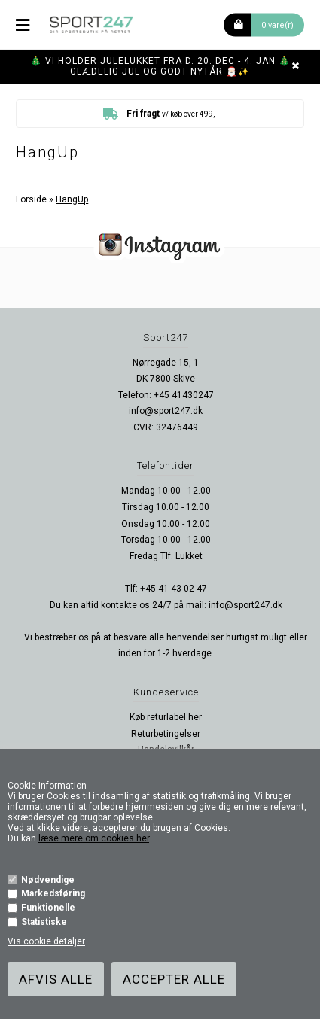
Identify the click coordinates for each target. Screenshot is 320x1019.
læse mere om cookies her (93, 838)
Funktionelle (48, 907)
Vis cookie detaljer (46, 941)
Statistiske (44, 922)
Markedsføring (53, 893)
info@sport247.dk (166, 411)
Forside (31, 199)
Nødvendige (48, 880)
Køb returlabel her (166, 717)
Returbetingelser (165, 734)
